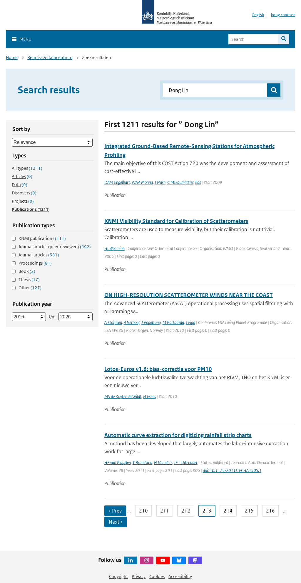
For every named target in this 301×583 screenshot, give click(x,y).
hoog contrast (283, 14)
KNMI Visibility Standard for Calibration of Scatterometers (176, 221)
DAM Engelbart (117, 182)
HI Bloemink (114, 248)
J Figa (190, 322)
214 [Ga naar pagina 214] (228, 511)
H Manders (163, 462)
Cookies (157, 576)
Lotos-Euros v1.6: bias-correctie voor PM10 (158, 369)
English (258, 14)
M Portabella (173, 322)
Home (12, 57)
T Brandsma (142, 462)
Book (27, 271)
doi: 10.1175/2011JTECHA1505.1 (232, 470)
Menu (25, 39)
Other (30, 287)
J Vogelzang (151, 322)
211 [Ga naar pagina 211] (164, 511)
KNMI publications (42, 238)
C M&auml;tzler (180, 182)
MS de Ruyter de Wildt (122, 396)
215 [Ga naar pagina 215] (249, 511)
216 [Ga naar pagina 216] (270, 511)
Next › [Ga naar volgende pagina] (116, 522)
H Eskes (149, 396)
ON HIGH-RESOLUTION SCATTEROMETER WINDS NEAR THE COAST (188, 295)
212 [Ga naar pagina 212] (185, 511)
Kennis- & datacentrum (49, 57)
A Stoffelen (113, 322)
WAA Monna (142, 182)
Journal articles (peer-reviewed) (55, 246)
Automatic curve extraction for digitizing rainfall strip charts (178, 435)
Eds (198, 182)
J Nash (160, 182)
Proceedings (35, 263)
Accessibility (180, 576)
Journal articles (39, 255)
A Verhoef (132, 322)
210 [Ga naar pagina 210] (143, 511)
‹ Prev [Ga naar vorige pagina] (115, 511)
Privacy (139, 576)
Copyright (118, 576)
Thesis (29, 279)
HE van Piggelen (117, 462)
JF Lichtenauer (186, 462)
